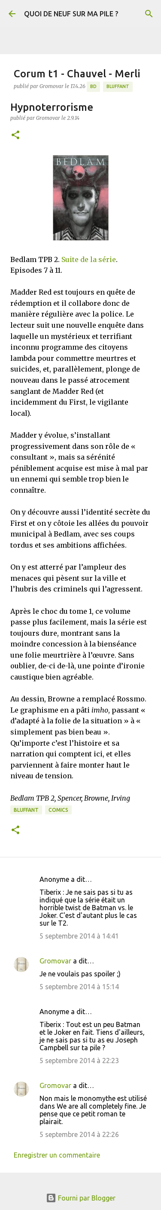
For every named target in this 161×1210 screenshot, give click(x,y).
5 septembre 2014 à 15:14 (79, 987)
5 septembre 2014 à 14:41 (79, 936)
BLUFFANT (117, 86)
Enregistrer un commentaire (57, 1155)
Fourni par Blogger (80, 1198)
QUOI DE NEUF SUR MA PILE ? (71, 14)
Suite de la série (88, 259)
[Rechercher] (149, 13)
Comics (58, 810)
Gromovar (55, 961)
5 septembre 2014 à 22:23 (79, 1060)
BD (93, 86)
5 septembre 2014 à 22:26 (79, 1134)
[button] (15, 135)
